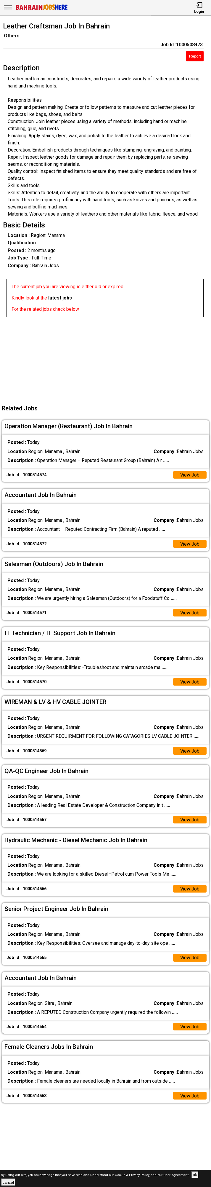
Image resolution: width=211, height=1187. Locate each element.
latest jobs (60, 298)
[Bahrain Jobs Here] (41, 9)
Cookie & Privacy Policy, (133, 1175)
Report (195, 56)
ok (195, 1174)
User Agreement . (176, 1175)
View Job (189, 475)
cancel (8, 1182)
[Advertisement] (107, 358)
